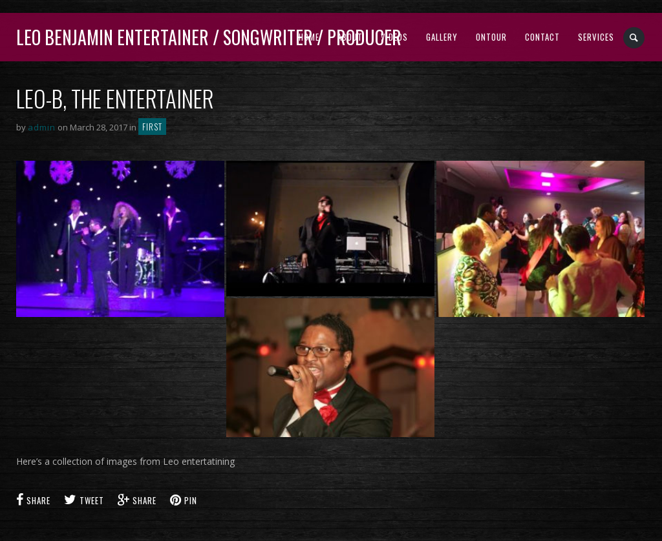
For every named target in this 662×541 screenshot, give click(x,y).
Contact (542, 36)
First (152, 126)
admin (42, 127)
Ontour (491, 36)
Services (596, 36)
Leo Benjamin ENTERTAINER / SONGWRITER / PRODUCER (208, 37)
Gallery (442, 36)
